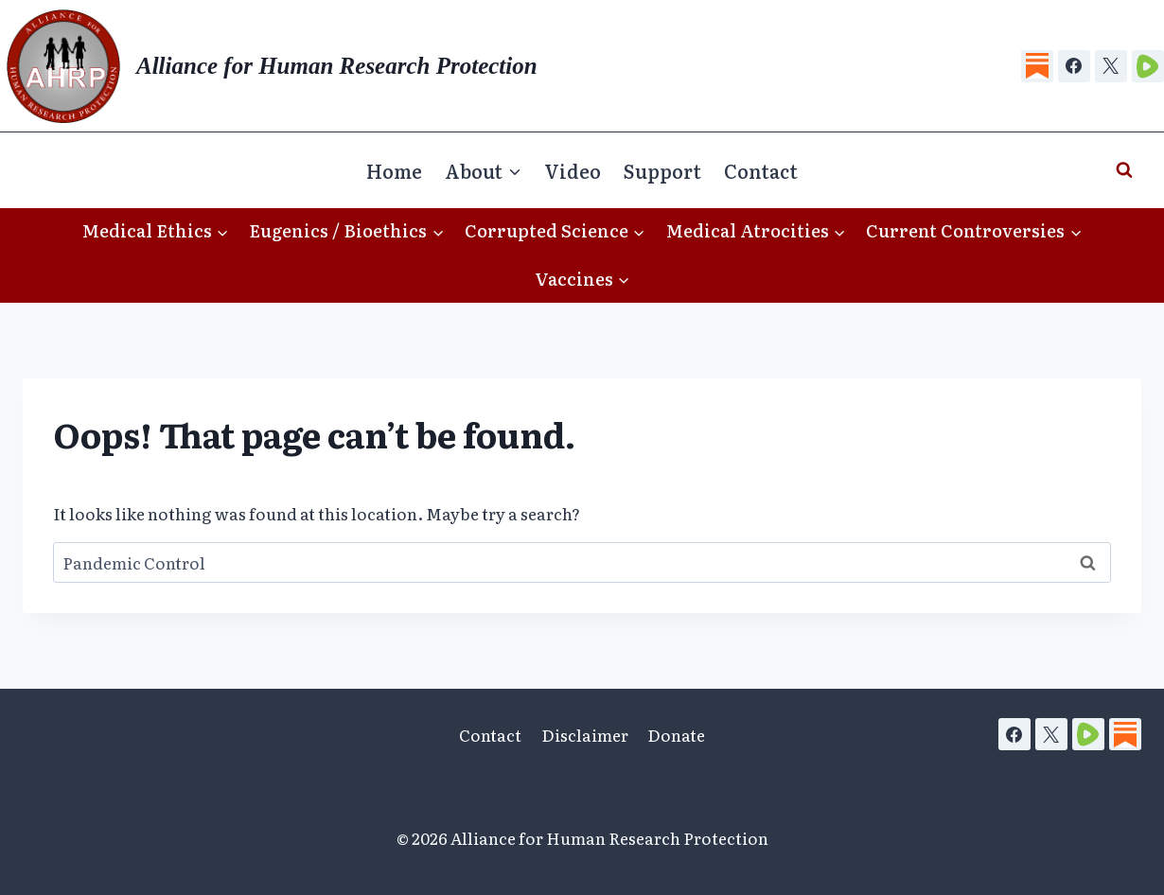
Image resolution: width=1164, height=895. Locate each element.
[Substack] (1037, 66)
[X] (1111, 66)
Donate (676, 734)
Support (662, 170)
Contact (761, 170)
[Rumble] (1148, 66)
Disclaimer (584, 734)
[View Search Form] (1124, 170)
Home (394, 170)
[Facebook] (1074, 66)
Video (572, 170)
